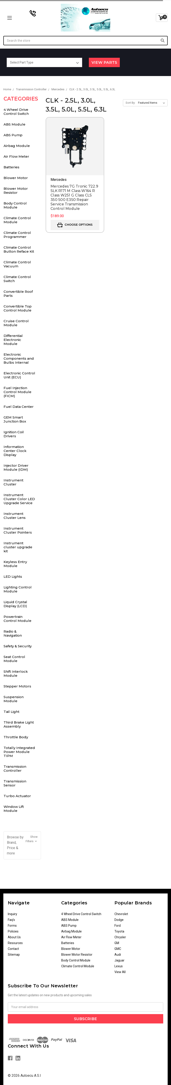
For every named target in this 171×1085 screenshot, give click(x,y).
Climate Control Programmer (17, 235)
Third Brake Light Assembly (19, 724)
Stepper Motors (17, 686)
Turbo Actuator (17, 796)
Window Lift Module (14, 808)
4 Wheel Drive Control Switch (16, 111)
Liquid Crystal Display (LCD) (15, 604)
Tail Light (11, 712)
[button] (22, 845)
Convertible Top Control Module (18, 308)
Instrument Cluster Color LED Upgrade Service (19, 499)
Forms (12, 925)
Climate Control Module (17, 220)
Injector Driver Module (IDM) (16, 467)
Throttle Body (16, 737)
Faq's (11, 920)
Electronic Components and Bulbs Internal (19, 358)
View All (120, 972)
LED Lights (13, 576)
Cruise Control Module (16, 323)
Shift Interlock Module (16, 673)
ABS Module (14, 124)
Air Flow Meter (16, 156)
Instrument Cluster (13, 482)
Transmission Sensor (15, 783)
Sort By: (130, 102)
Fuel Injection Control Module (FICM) (17, 392)
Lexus (118, 966)
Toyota (119, 931)
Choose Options (75, 225)
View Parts (104, 62)
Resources (15, 943)
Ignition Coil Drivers (14, 434)
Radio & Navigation (13, 633)
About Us (14, 937)
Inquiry (12, 914)
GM (116, 943)
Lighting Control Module (18, 589)
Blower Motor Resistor (16, 190)
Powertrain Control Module (17, 619)
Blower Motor (16, 178)
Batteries (11, 167)
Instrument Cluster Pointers (18, 530)
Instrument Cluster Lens (15, 516)
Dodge (119, 920)
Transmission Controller (15, 768)
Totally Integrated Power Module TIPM (19, 752)
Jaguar (119, 960)
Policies (13, 931)
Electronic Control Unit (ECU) (19, 375)
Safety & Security (18, 646)
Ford (117, 925)
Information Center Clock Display (15, 451)
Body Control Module (15, 205)
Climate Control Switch (17, 279)
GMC (117, 949)
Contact (13, 949)
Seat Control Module (14, 659)
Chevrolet (121, 914)
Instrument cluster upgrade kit (18, 547)
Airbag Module (17, 146)
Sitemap (14, 954)
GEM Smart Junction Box (15, 419)
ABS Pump (13, 135)
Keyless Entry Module (15, 564)
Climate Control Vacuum (17, 264)
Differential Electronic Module (13, 340)
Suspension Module (14, 699)
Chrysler (120, 937)
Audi (117, 954)
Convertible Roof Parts (18, 293)
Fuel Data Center (19, 406)
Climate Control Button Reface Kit (19, 249)
